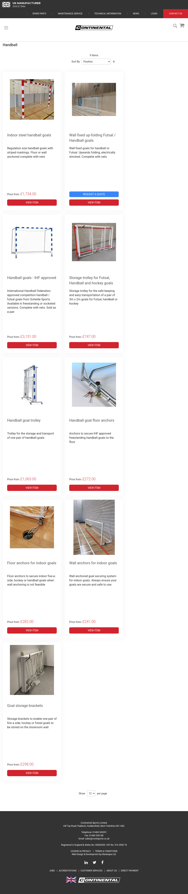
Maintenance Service (70, 13)
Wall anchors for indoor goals (93, 563)
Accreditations (68, 870)
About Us (111, 870)
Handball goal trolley (24, 420)
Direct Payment (130, 870)
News (136, 13)
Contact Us (175, 13)
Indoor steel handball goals (29, 135)
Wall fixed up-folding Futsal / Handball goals (92, 138)
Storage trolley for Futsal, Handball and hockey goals (91, 280)
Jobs (52, 870)
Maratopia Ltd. (109, 854)
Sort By (76, 61)
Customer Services (92, 870)
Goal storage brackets (25, 705)
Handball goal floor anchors (91, 420)
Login (154, 13)
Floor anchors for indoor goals (31, 563)
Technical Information (107, 13)
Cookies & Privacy (81, 851)
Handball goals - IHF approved (31, 278)
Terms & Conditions (106, 851)
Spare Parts (39, 13)
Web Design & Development (85, 854)
